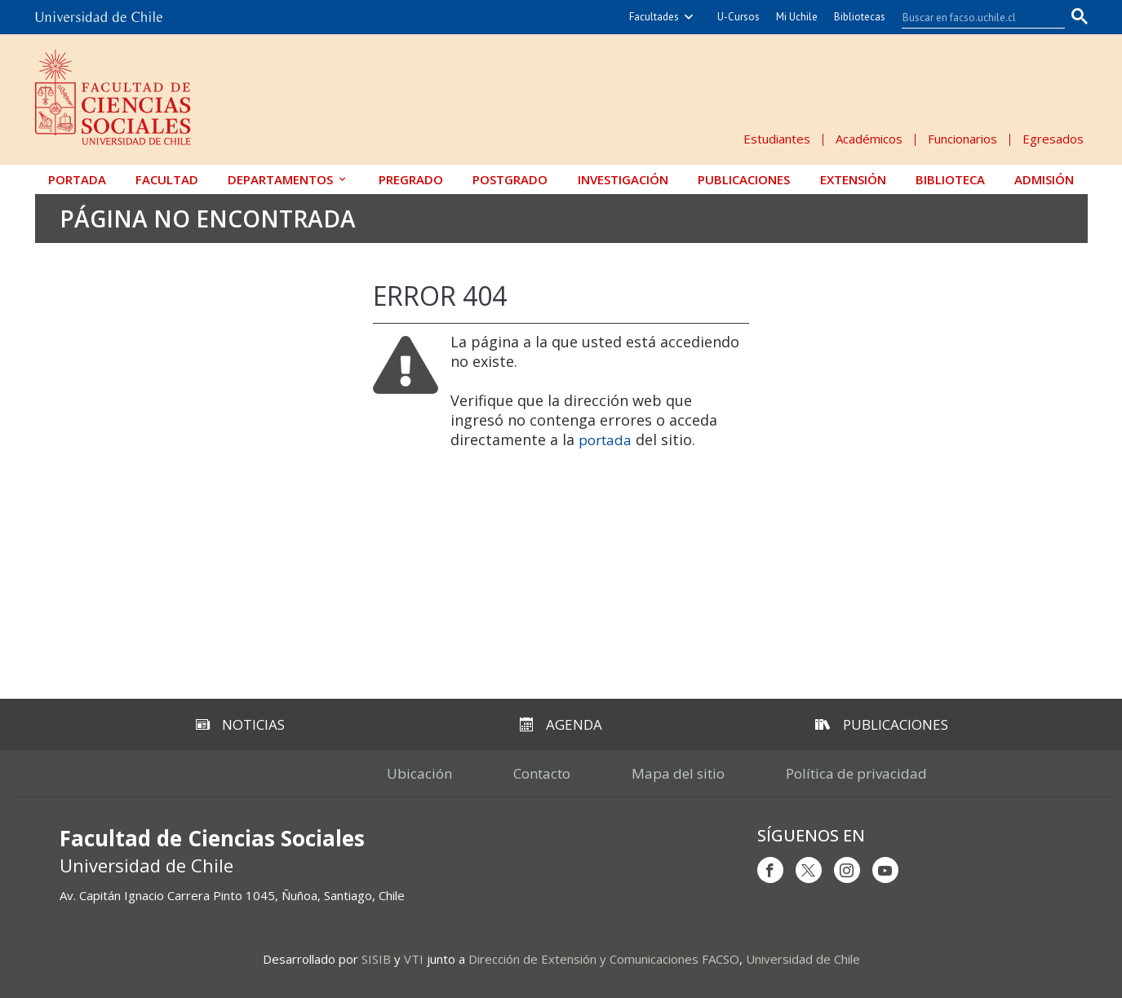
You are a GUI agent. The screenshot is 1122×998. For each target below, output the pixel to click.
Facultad (166, 179)
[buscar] (973, 17)
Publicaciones (744, 179)
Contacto (541, 773)
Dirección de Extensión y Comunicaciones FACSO (603, 959)
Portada (77, 179)
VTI (414, 959)
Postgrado (510, 179)
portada (605, 440)
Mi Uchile (797, 17)
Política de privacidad (856, 773)
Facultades (654, 17)
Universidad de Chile (803, 959)
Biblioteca (950, 179)
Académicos (869, 138)
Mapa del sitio (678, 773)
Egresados (1053, 138)
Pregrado (411, 179)
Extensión (853, 179)
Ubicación (419, 773)
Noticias (240, 724)
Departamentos (280, 179)
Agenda (561, 724)
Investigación (623, 179)
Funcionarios (962, 138)
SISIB (376, 959)
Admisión (1044, 179)
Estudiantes (776, 138)
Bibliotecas (859, 17)
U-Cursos (738, 17)
